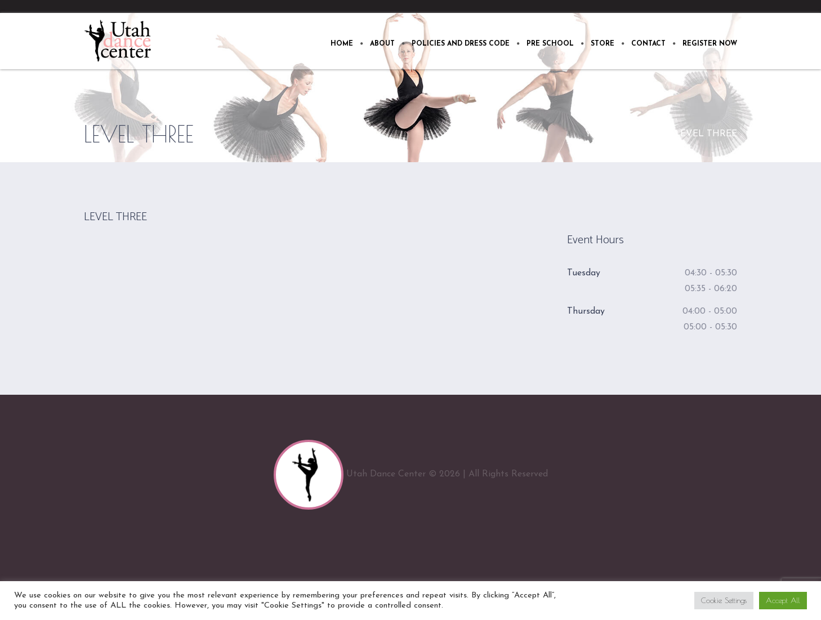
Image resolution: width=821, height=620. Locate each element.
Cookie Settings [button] (724, 600)
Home (653, 134)
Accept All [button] (783, 600)
